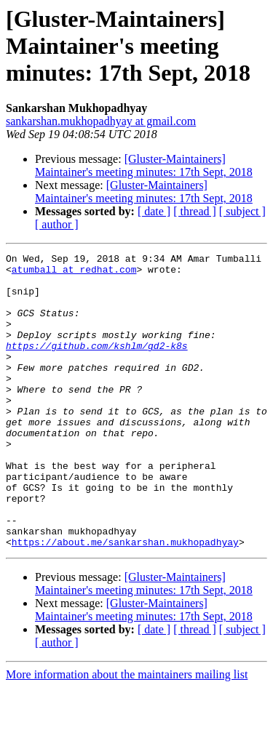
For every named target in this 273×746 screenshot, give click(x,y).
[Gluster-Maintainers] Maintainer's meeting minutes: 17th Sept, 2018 (144, 165)
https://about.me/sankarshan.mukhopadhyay (125, 600)
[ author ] (57, 224)
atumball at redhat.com (74, 273)
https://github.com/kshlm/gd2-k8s (97, 365)
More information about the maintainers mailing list (127, 733)
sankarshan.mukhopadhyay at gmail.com (101, 121)
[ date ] (154, 211)
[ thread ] (194, 211)
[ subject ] (242, 211)
